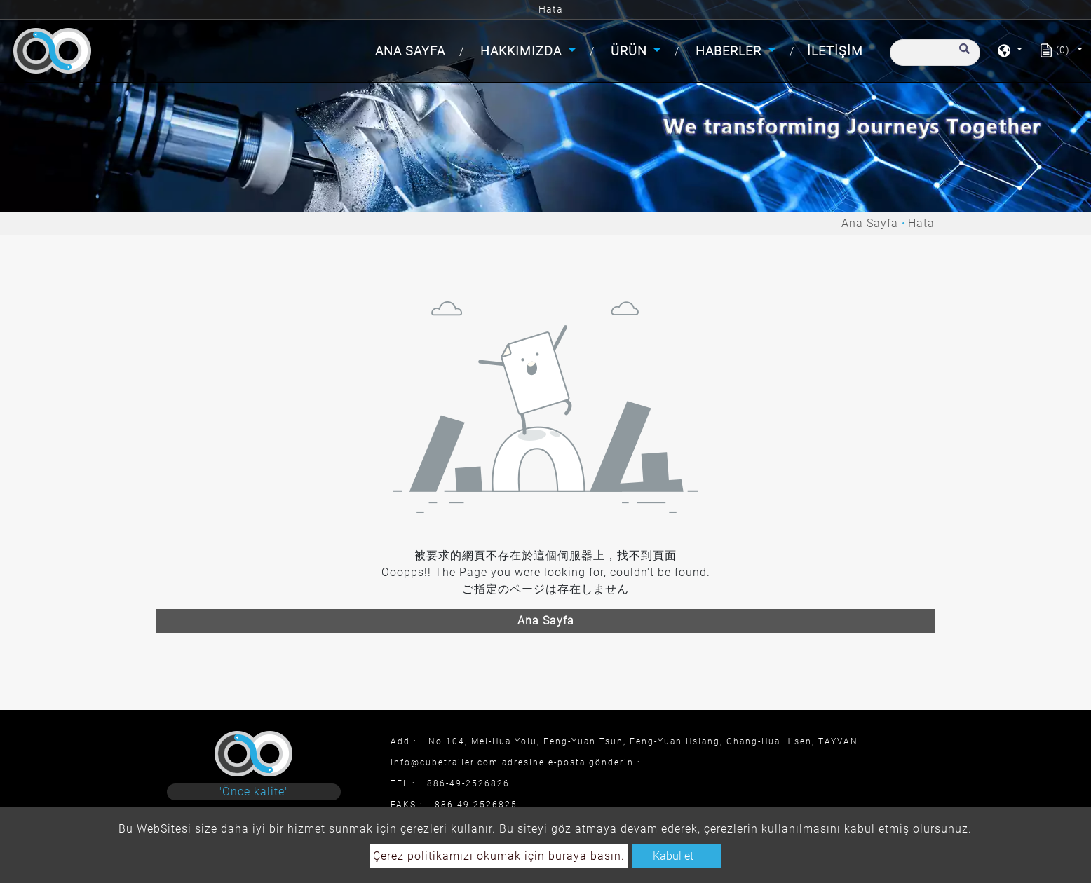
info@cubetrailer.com (445, 762)
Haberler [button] (730, 50)
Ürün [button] (631, 50)
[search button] (962, 55)
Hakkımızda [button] (522, 50)
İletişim (835, 50)
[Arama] (935, 52)
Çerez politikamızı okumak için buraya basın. (499, 856)
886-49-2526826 (468, 783)
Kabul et (673, 856)
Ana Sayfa (413, 49)
